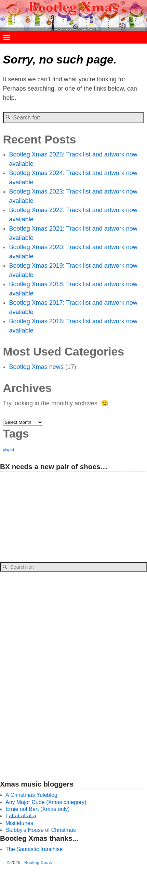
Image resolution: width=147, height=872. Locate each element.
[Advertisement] (51, 517)
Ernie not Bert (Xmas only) (37, 809)
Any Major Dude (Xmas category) (45, 802)
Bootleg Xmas (38, 862)
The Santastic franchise (34, 849)
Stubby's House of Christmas (40, 830)
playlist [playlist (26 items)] (8, 449)
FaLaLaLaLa (20, 816)
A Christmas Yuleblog (31, 795)
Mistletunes (19, 823)
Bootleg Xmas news (36, 366)
